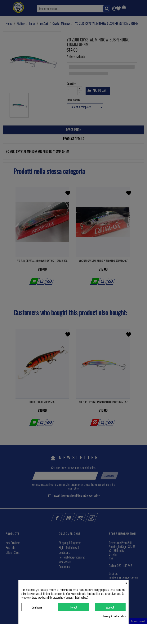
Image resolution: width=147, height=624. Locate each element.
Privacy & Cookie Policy (114, 616)
